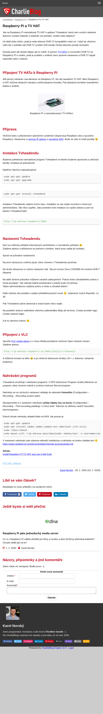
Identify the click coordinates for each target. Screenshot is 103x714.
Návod (17, 463)
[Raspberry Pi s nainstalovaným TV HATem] (51, 110)
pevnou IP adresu (37, 139)
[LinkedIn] (61, 494)
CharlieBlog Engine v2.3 (54, 649)
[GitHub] (59, 642)
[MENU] (99, 3)
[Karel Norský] (13, 623)
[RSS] (86, 642)
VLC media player (20, 341)
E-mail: (6, 581)
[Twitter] (30, 494)
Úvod (5, 3)
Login (71, 649)
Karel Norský (27, 548)
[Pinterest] (44, 494)
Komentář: (8, 585)
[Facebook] (13, 494)
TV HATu (62, 52)
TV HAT (8, 463)
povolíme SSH (56, 139)
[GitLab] (68, 642)
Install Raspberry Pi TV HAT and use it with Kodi (27, 454)
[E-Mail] (77, 642)
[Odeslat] (53, 598)
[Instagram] (28, 642)
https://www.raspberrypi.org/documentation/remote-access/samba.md (38, 444)
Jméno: (6, 576)
